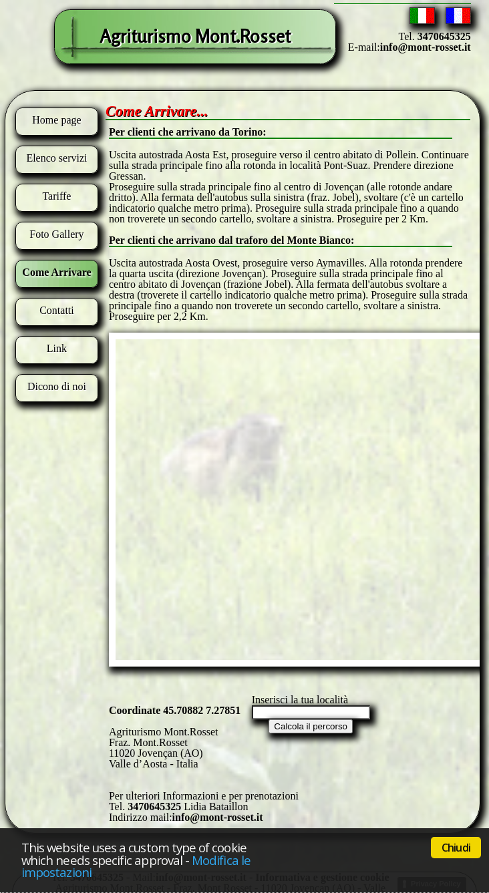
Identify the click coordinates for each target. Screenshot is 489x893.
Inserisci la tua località (300, 699)
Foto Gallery (56, 234)
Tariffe (56, 196)
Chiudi (456, 847)
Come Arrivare (56, 272)
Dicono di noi (56, 386)
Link (57, 348)
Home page (56, 120)
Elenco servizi (56, 158)
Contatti (56, 310)
